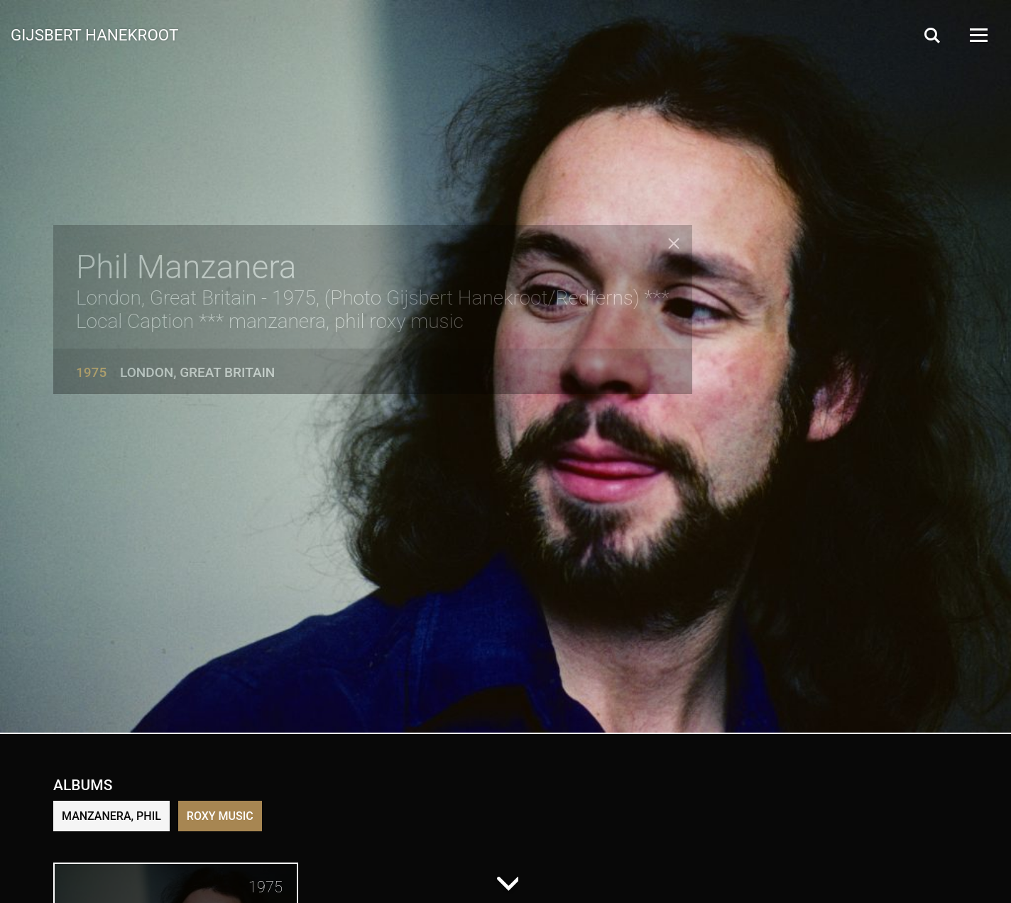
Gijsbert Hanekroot (94, 34)
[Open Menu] (977, 35)
